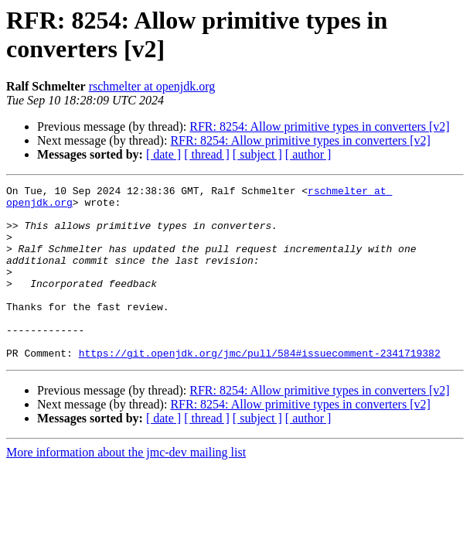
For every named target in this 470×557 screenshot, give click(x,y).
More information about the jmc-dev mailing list (126, 487)
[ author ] (308, 154)
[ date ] (163, 154)
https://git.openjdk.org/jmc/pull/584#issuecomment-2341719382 (260, 388)
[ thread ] (207, 154)
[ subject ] (257, 154)
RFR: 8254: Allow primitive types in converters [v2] (319, 126)
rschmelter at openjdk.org (152, 86)
